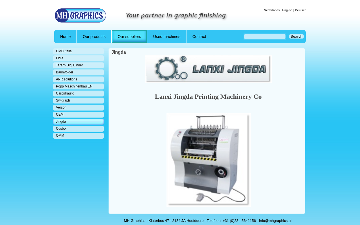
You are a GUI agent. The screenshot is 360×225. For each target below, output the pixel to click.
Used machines (167, 36)
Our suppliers (129, 36)
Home (65, 36)
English (287, 10)
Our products (94, 36)
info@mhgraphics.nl (275, 221)
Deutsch (300, 10)
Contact (199, 36)
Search (296, 36)
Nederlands (272, 10)
